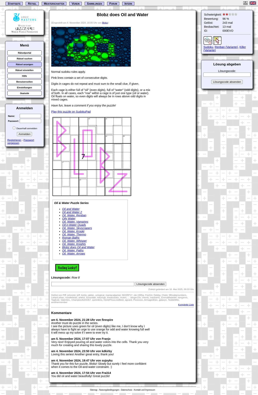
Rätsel (32, 3)
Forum (113, 3)
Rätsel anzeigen (24, 64)
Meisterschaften (54, 3)
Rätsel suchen (24, 58)
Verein (76, 3)
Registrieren (14, 140)
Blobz (105, 23)
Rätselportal (24, 53)
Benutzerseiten (24, 82)
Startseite (14, 3)
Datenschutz (126, 390)
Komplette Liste (186, 304)
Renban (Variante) (226, 47)
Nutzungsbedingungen (109, 390)
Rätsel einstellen (25, 70)
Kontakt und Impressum (144, 390)
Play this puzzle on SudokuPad (71, 111)
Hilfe (24, 76)
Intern (128, 3)
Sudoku (208, 47)
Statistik (24, 93)
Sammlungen (94, 3)
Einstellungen (24, 87)
